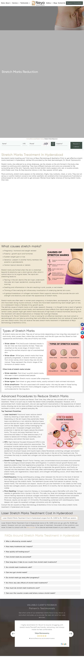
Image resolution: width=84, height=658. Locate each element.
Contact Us (61, 3)
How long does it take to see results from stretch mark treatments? (30, 562)
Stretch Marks (39, 139)
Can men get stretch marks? (15, 573)
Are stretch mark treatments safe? (18, 567)
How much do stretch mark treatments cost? (22, 588)
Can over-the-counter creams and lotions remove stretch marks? (29, 593)
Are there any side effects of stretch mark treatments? (26, 583)
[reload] (53, 144)
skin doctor (31, 527)
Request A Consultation (74, 3)
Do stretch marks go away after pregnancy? (21, 578)
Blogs (55, 3)
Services (33, 139)
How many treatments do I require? (18, 547)
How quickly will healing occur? (17, 552)
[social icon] (82, 324)
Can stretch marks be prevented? (18, 557)
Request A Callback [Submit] (76, 145)
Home (3, 3)
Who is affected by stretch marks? (18, 541)
